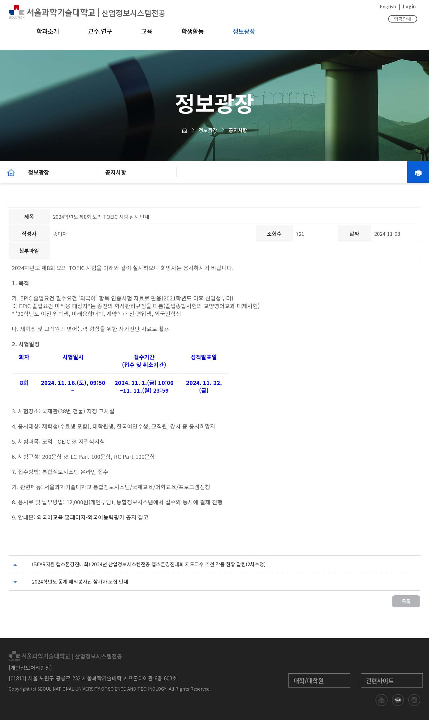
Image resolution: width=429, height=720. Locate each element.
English (388, 6)
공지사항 (238, 130)
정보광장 (244, 31)
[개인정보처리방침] (30, 667)
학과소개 (48, 31)
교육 (146, 31)
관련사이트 (380, 680)
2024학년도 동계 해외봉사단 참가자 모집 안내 (80, 581)
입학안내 (402, 18)
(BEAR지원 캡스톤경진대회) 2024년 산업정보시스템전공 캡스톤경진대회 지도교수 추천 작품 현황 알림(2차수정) (149, 564)
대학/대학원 (308, 680)
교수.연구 (100, 31)
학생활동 (192, 31)
